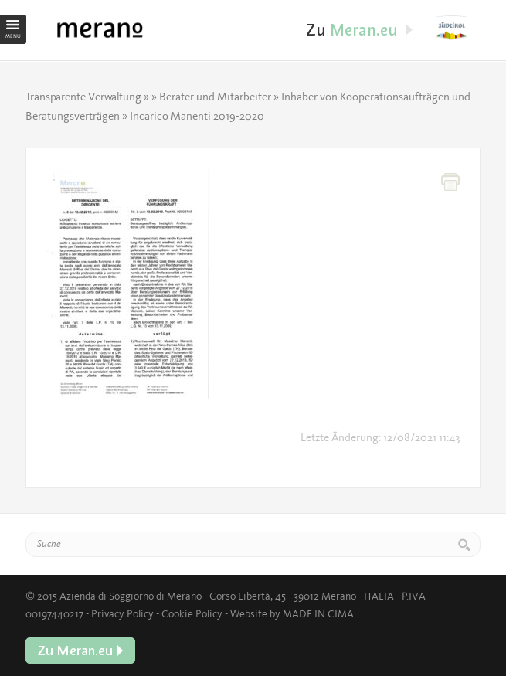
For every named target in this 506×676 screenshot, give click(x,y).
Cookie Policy (191, 613)
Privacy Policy (122, 613)
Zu (458, 27)
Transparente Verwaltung (83, 97)
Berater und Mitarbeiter (215, 97)
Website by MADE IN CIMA (292, 613)
